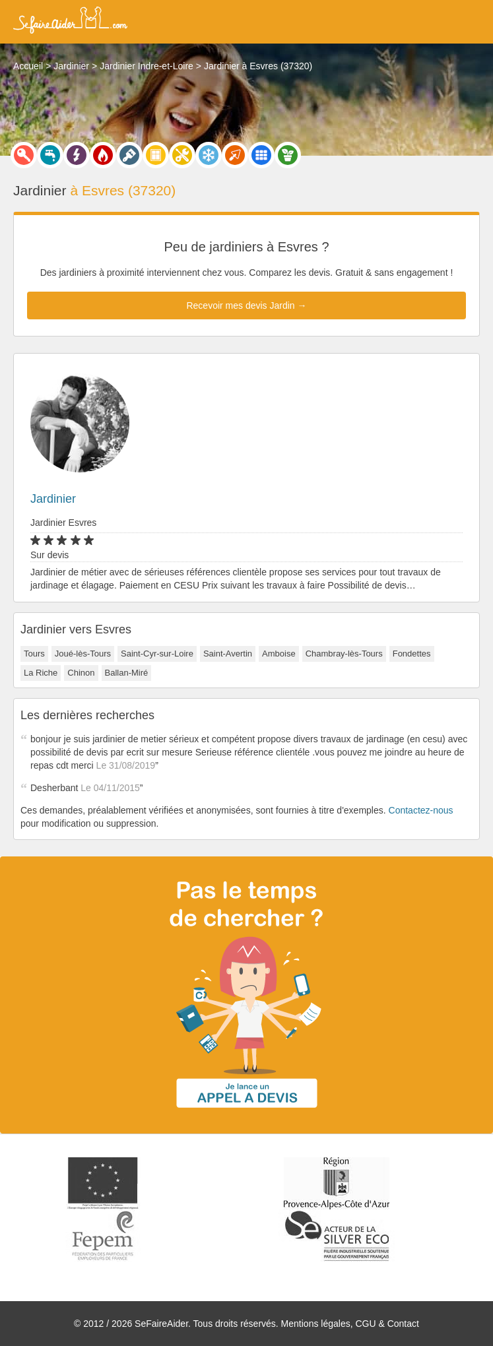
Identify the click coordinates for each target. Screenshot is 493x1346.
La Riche (40, 673)
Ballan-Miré (126, 673)
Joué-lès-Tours (83, 653)
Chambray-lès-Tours (344, 653)
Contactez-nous (421, 810)
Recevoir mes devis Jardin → (246, 305)
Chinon (80, 673)
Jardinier (53, 498)
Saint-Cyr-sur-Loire (157, 653)
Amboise (279, 653)
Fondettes (412, 653)
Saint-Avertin (227, 653)
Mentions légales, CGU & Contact (350, 1323)
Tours (34, 653)
